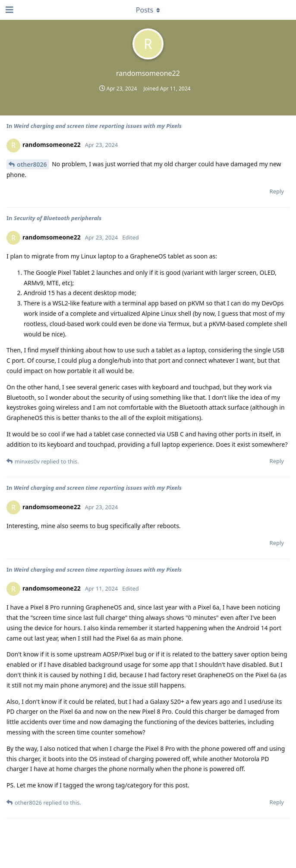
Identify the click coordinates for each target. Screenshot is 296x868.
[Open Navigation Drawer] (8, 10)
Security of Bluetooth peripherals (57, 218)
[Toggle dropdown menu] (148, 10)
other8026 (32, 164)
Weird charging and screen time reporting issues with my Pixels (98, 126)
